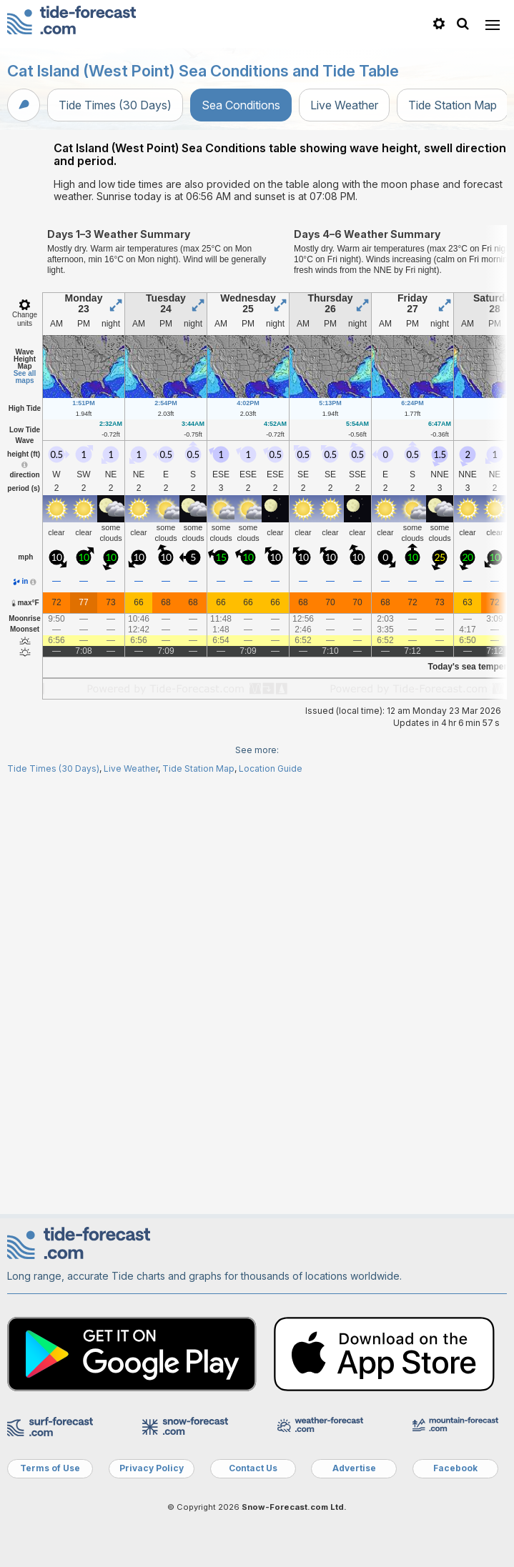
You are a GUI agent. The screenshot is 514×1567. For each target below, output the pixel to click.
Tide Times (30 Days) (115, 105)
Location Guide (270, 768)
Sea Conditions (241, 105)
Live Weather (344, 105)
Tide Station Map (452, 105)
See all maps (25, 376)
